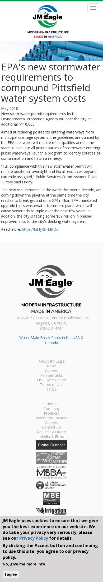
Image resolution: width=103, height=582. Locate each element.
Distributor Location (51, 418)
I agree (11, 574)
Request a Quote (51, 432)
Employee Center (51, 380)
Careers (51, 371)
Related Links (51, 376)
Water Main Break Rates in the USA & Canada (51, 340)
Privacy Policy (33, 538)
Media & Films (51, 437)
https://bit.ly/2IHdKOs (40, 229)
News (52, 366)
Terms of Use (51, 385)
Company (51, 409)
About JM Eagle (52, 361)
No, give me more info (24, 564)
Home (51, 404)
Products (51, 413)
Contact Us (51, 427)
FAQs (51, 390)
